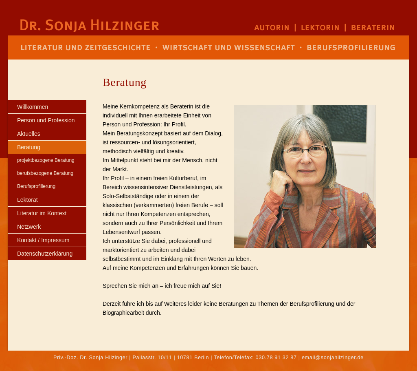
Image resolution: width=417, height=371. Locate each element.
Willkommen (32, 107)
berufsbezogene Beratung (45, 173)
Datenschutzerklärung (44, 253)
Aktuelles (28, 133)
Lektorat (27, 200)
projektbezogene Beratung (46, 160)
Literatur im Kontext (41, 213)
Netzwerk (29, 226)
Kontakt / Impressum (43, 240)
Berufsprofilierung (36, 186)
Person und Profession (46, 120)
